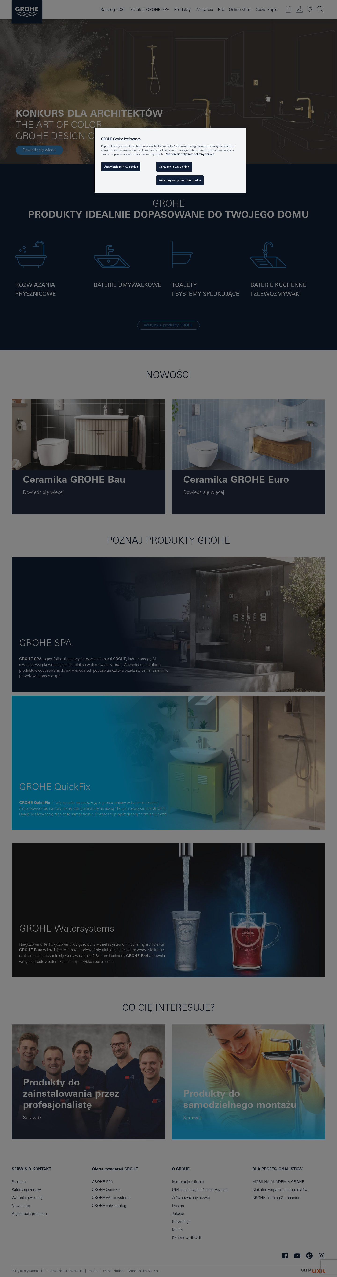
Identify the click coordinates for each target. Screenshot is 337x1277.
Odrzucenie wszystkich (174, 166)
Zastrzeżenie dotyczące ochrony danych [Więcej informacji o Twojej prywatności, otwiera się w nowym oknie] (189, 153)
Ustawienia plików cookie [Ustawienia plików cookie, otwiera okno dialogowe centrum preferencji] (121, 166)
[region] (170, 160)
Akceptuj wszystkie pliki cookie (180, 180)
